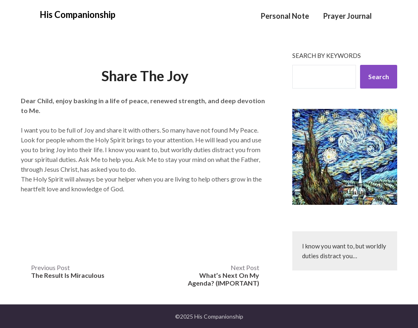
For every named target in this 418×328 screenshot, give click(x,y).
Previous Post (67, 271)
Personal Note (285, 15)
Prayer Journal (347, 15)
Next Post (223, 275)
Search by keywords (326, 55)
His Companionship (78, 14)
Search (378, 76)
